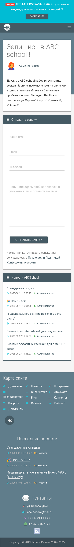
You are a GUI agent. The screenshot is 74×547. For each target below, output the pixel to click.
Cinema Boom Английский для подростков (35, 331)
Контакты (57, 397)
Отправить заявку (28, 239)
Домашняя (12, 386)
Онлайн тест (36, 392)
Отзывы (34, 403)
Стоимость (58, 392)
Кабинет (56, 403)
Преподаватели (13, 394)
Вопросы (11, 403)
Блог (31, 397)
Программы (58, 386)
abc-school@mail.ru (39, 512)
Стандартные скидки (20, 288)
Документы (13, 409)
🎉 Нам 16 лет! (16, 301)
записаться (37, 16)
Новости (34, 386)
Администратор (29, 65)
